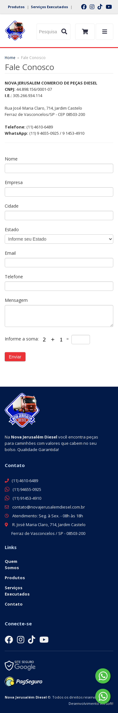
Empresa (14, 182)
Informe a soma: (22, 339)
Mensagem (16, 300)
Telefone (14, 277)
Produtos (16, 6)
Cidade (12, 206)
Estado (12, 229)
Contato (14, 604)
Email (10, 253)
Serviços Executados (49, 6)
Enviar (15, 356)
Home (10, 57)
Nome (11, 159)
